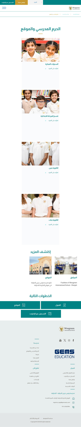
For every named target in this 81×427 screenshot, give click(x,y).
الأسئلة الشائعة (34, 361)
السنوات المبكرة (51, 64)
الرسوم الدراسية (70, 383)
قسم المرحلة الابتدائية (49, 116)
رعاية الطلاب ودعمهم (33, 383)
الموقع (48, 277)
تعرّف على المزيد (53, 68)
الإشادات (36, 379)
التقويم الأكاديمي (34, 373)
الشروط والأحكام (34, 418)
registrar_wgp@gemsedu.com (61, 402)
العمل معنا (36, 358)
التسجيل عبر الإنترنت (8, 2)
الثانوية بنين (53, 168)
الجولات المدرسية (70, 386)
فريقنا (37, 354)
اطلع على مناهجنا (34, 376)
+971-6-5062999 (66, 406)
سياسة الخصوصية (48, 418)
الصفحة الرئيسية (76, 14)
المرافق (73, 277)
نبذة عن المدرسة (66, 14)
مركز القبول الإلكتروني (69, 373)
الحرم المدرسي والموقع (53, 14)
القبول (58, 305)
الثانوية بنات (53, 220)
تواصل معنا (21, 2)
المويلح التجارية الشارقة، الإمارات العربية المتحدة (57, 398)
